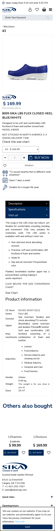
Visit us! (13, 215)
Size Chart (11, 293)
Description (15, 204)
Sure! (27, 527)
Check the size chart (15, 142)
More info (20, 521)
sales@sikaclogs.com (16, 489)
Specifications (16, 209)
